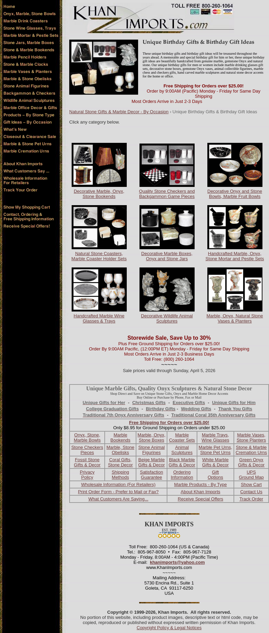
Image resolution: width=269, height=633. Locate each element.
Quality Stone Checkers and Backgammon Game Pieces (167, 194)
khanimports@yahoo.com (177, 562)
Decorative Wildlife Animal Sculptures (167, 318)
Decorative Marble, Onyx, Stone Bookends (99, 194)
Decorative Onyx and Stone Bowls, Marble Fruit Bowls (234, 194)
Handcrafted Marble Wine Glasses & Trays (99, 318)
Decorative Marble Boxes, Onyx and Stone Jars (167, 256)
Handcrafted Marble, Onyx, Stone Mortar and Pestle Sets (235, 256)
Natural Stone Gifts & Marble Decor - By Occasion (118, 111)
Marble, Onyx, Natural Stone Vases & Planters (234, 318)
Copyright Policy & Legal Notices (169, 627)
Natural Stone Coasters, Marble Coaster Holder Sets (98, 256)
